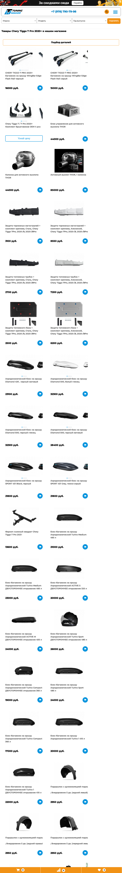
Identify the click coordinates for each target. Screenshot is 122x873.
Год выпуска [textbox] (79, 21)
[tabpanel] (20, 59)
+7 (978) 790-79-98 (63, 11)
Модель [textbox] (42, 21)
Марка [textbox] (6, 21)
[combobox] (19, 21)
